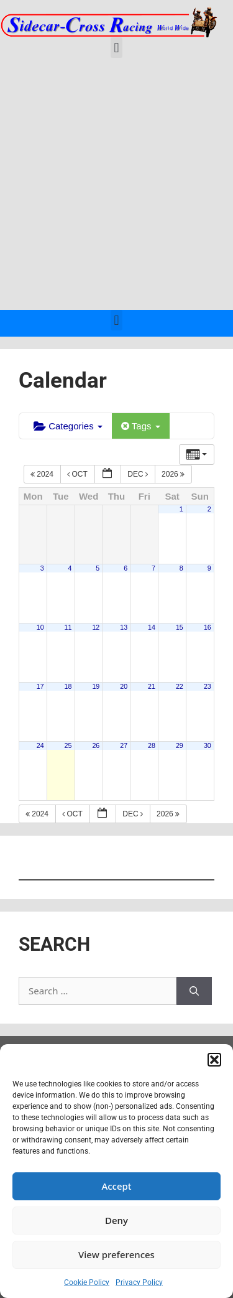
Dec (138, 474)
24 (40, 745)
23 (207, 686)
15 (179, 627)
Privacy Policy (139, 1282)
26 (95, 745)
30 (207, 745)
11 (68, 627)
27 (123, 745)
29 (179, 745)
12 (95, 627)
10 (40, 627)
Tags (140, 426)
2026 (174, 474)
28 (151, 745)
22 (179, 686)
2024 (42, 474)
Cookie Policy (86, 1282)
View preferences (116, 1254)
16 (207, 627)
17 (40, 686)
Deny (116, 1220)
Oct (78, 474)
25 (68, 745)
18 (68, 686)
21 (151, 686)
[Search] (194, 991)
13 (123, 627)
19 (95, 686)
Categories (68, 426)
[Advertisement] (116, 187)
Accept (116, 1186)
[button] (214, 1059)
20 (123, 686)
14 (151, 627)
